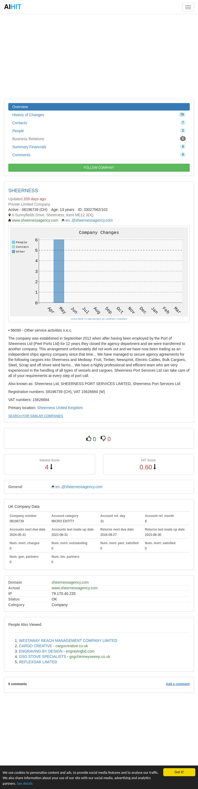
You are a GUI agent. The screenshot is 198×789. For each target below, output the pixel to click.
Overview (20, 107)
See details (25, 783)
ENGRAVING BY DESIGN (41, 651)
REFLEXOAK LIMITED (38, 662)
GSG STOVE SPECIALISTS (42, 656)
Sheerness (46, 408)
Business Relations (99, 138)
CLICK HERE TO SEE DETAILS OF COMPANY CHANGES (99, 319)
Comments (99, 154)
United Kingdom (69, 408)
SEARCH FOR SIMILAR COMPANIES (35, 416)
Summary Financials (99, 146)
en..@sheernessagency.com (89, 220)
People (99, 130)
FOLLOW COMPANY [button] (99, 168)
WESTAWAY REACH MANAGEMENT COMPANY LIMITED (68, 640)
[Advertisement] (99, 56)
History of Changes (99, 114)
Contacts (99, 122)
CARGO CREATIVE (35, 646)
